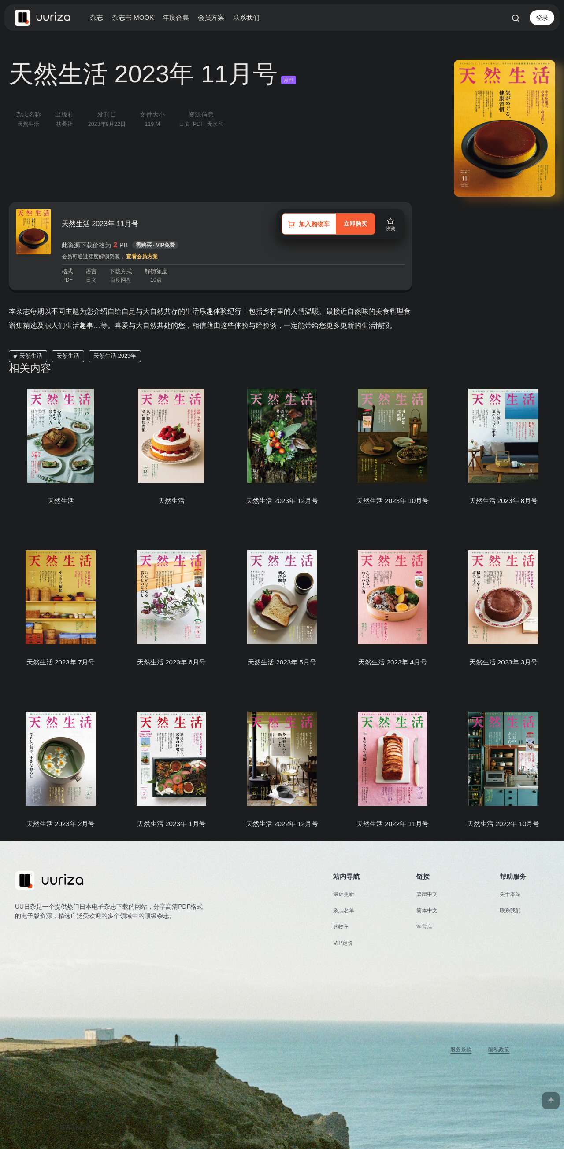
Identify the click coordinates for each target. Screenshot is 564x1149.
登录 (542, 17)
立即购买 (353, 224)
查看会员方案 (142, 256)
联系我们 (246, 17)
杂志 (96, 17)
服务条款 (458, 1049)
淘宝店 (425, 926)
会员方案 (211, 17)
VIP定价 (343, 943)
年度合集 (176, 17)
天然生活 (30, 355)
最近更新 (344, 894)
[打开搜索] (515, 17)
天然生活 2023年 (114, 355)
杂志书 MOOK (133, 17)
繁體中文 (427, 894)
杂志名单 (344, 910)
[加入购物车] (306, 224)
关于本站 (511, 894)
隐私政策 (497, 1049)
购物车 (341, 926)
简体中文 (427, 910)
